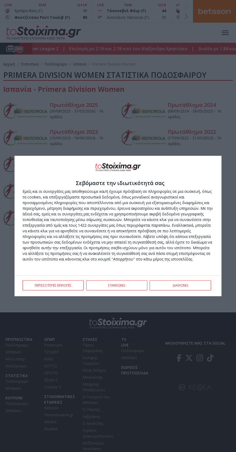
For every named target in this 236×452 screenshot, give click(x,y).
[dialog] (118, 226)
